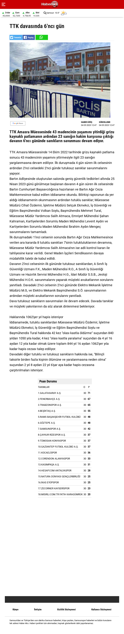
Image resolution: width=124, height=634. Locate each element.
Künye (15, 609)
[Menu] (3, 4)
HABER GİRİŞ (86, 122)
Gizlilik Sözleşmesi (66, 609)
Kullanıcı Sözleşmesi (101, 609)
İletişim (37, 609)
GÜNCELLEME (104, 122)
